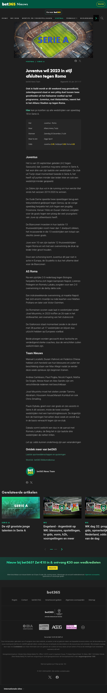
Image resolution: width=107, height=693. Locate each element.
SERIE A (41, 61)
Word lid (101, 4)
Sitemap (92, 600)
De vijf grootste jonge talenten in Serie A (16, 528)
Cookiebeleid (18, 647)
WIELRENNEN (86, 18)
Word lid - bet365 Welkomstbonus (40, 460)
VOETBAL (59, 18)
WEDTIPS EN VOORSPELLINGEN (37, 18)
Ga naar (53, 12)
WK (45, 523)
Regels (14, 600)
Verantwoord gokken (53, 600)
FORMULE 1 (72, 18)
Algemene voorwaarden (92, 574)
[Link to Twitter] (80, 62)
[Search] (102, 18)
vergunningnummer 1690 (86, 656)
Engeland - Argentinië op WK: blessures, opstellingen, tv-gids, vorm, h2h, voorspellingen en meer (61, 532)
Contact (24, 600)
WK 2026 (14, 18)
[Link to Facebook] (76, 62)
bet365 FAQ (36, 600)
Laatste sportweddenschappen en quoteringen (46, 454)
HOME (5, 18)
